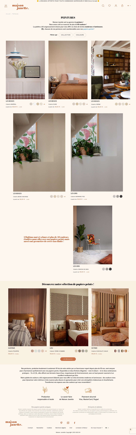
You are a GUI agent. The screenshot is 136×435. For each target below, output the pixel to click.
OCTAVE (94, 348)
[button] (129, 5)
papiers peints (88, 29)
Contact (30, 427)
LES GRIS (74, 193)
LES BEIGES (10, 101)
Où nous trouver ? (96, 427)
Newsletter (39, 427)
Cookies (49, 427)
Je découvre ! (68, 359)
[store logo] (28, 7)
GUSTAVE (11, 348)
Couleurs (80, 35)
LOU (51, 348)
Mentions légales (60, 427)
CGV (71, 427)
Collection (65, 35)
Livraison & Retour (81, 427)
